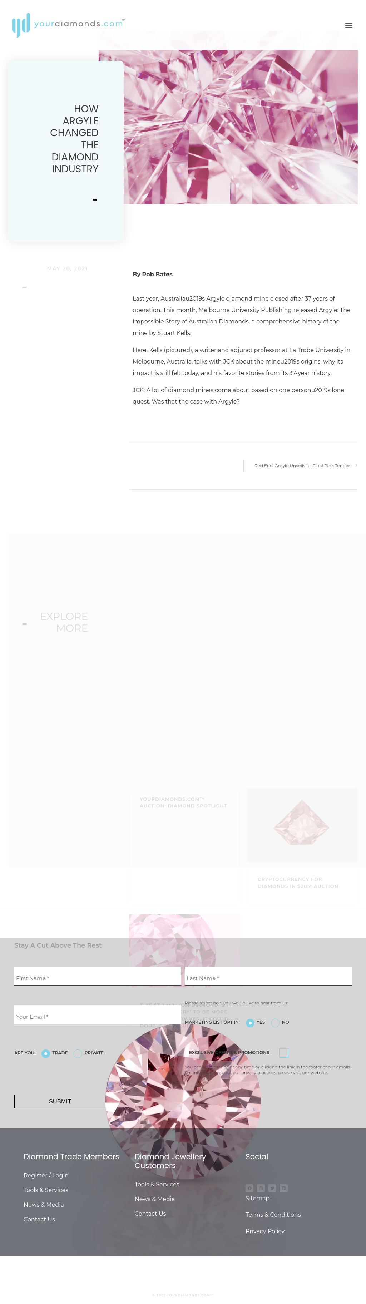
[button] (349, 25)
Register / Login (46, 1175)
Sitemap (257, 1198)
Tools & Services (46, 1190)
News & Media (44, 1204)
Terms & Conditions (273, 1214)
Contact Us (39, 1219)
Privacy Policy (265, 1231)
